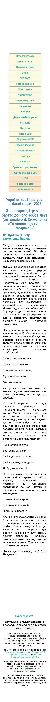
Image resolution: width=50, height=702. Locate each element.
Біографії (25, 128)
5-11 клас (25, 122)
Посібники (25, 111)
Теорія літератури (25, 100)
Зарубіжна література (25, 172)
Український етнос (25, 150)
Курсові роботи (24, 615)
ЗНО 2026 (25, 78)
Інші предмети (25, 189)
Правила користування (25, 167)
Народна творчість (25, 145)
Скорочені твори (25, 67)
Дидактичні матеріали (25, 117)
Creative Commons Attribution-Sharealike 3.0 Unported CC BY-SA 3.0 (25, 653)
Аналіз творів (25, 95)
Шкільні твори (25, 61)
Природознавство (25, 184)
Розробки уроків (25, 84)
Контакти (25, 161)
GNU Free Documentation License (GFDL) (26, 655)
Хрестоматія (25, 89)
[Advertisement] (25, 26)
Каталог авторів (25, 56)
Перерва (25, 156)
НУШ (25, 178)
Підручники (25, 106)
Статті (25, 72)
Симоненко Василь (16, 238)
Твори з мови (25, 134)
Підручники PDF (25, 139)
